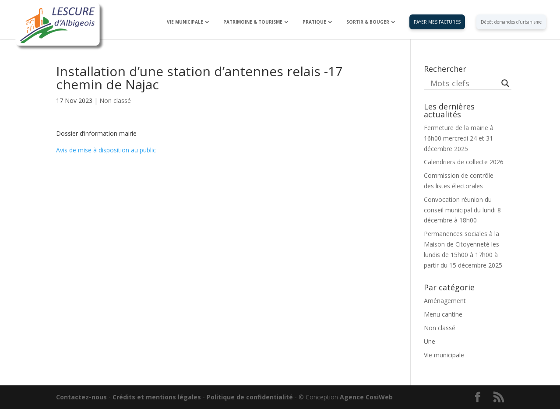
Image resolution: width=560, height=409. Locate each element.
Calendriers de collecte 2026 (464, 162)
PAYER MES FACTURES (437, 22)
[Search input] (463, 83)
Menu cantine (443, 314)
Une (429, 341)
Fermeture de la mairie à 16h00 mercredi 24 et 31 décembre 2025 (458, 138)
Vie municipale (444, 355)
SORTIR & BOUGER (367, 22)
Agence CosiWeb (366, 397)
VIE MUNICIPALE (185, 22)
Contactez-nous (81, 397)
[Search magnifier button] (505, 83)
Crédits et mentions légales (157, 397)
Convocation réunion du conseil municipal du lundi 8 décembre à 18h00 (462, 210)
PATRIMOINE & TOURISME (252, 22)
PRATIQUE (314, 22)
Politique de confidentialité (250, 397)
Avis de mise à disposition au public (106, 150)
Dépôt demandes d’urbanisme (511, 22)
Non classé (115, 100)
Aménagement (445, 300)
